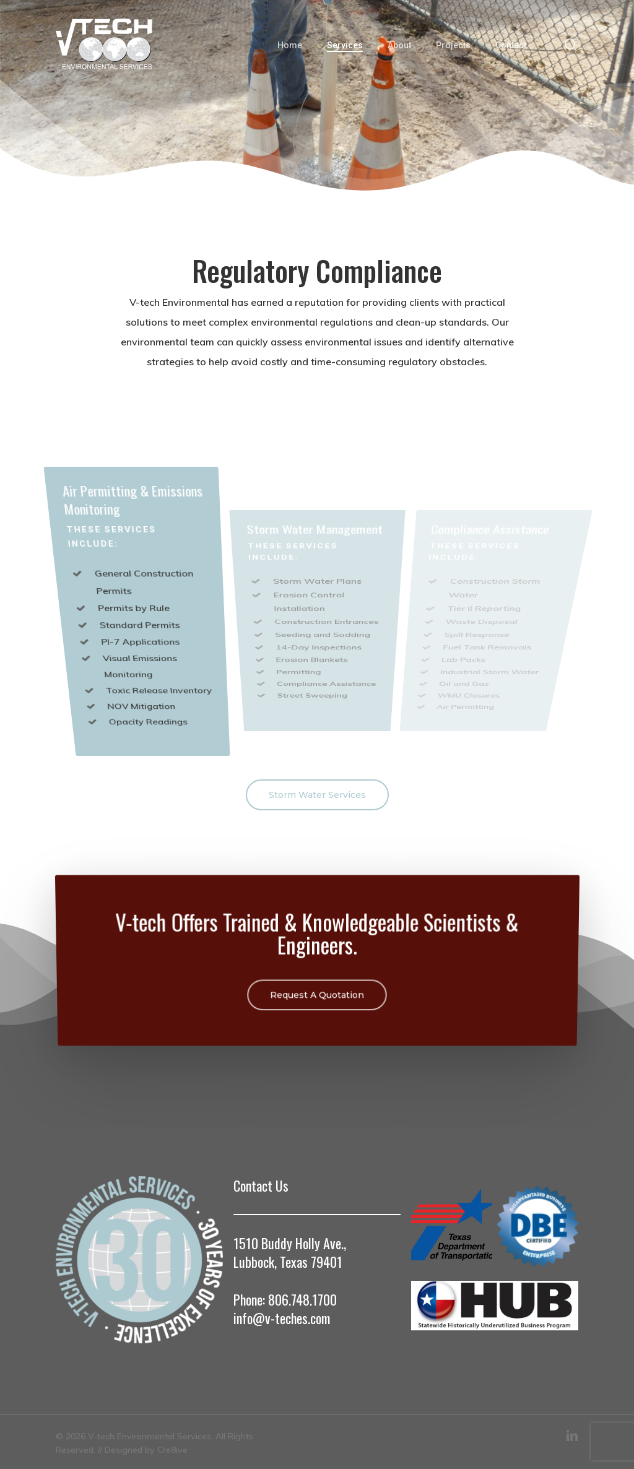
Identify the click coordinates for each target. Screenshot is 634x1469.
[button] (317, 794)
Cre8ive (172, 1449)
